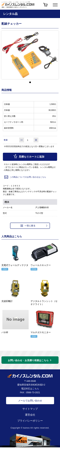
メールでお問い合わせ (30, 400)
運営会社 (30, 414)
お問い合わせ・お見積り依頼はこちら (28, 360)
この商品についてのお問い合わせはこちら (25, 177)
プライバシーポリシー (30, 420)
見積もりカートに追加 (28, 156)
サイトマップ (30, 408)
